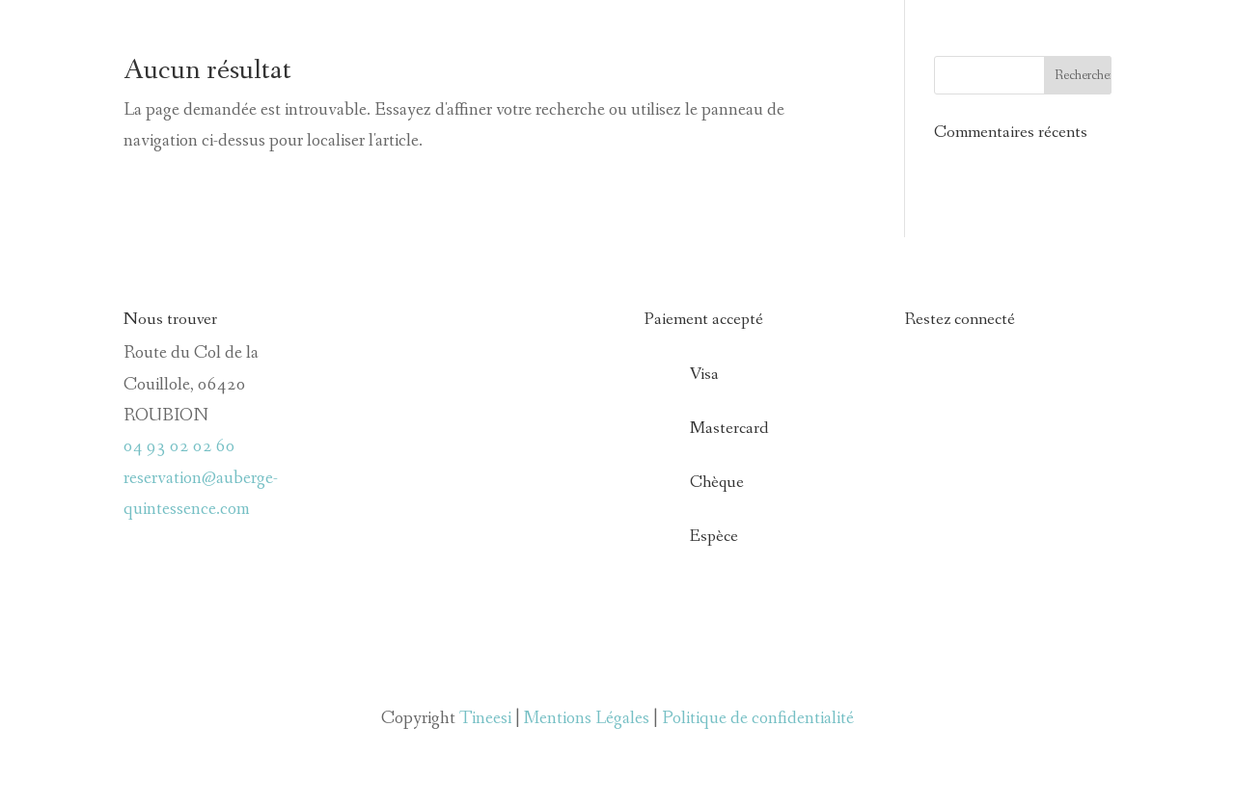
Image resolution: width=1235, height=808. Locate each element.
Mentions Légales (586, 718)
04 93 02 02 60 (179, 446)
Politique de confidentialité (758, 718)
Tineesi (485, 718)
